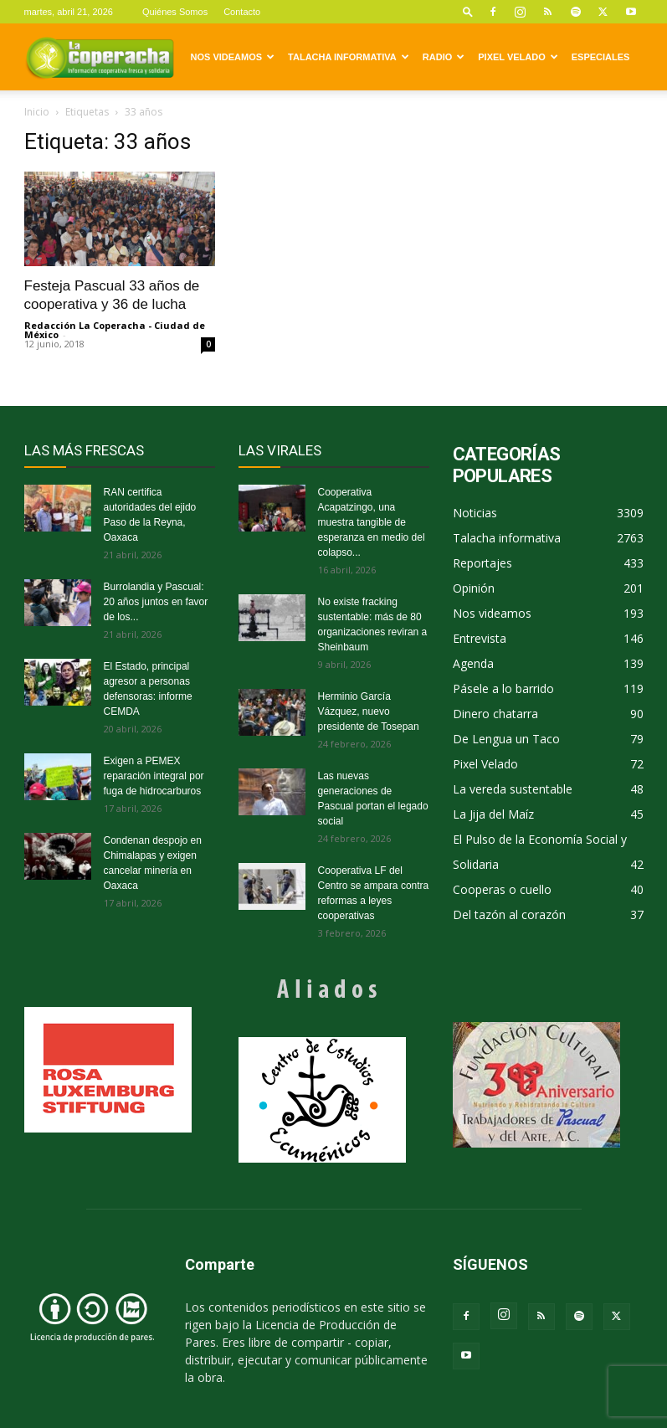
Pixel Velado (517, 57)
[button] (467, 11)
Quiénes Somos (175, 12)
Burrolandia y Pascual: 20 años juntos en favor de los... (156, 602)
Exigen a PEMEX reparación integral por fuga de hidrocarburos (154, 776)
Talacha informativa (348, 57)
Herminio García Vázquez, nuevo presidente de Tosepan (368, 711)
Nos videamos (233, 57)
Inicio (36, 112)
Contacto (241, 12)
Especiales (601, 57)
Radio (443, 57)
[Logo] (99, 56)
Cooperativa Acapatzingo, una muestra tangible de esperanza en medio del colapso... (371, 522)
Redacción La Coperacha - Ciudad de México (114, 330)
